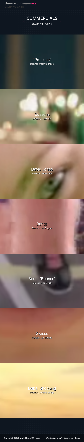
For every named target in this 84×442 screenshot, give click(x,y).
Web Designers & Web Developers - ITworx (63, 438)
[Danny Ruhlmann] (20, 5)
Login (38, 438)
